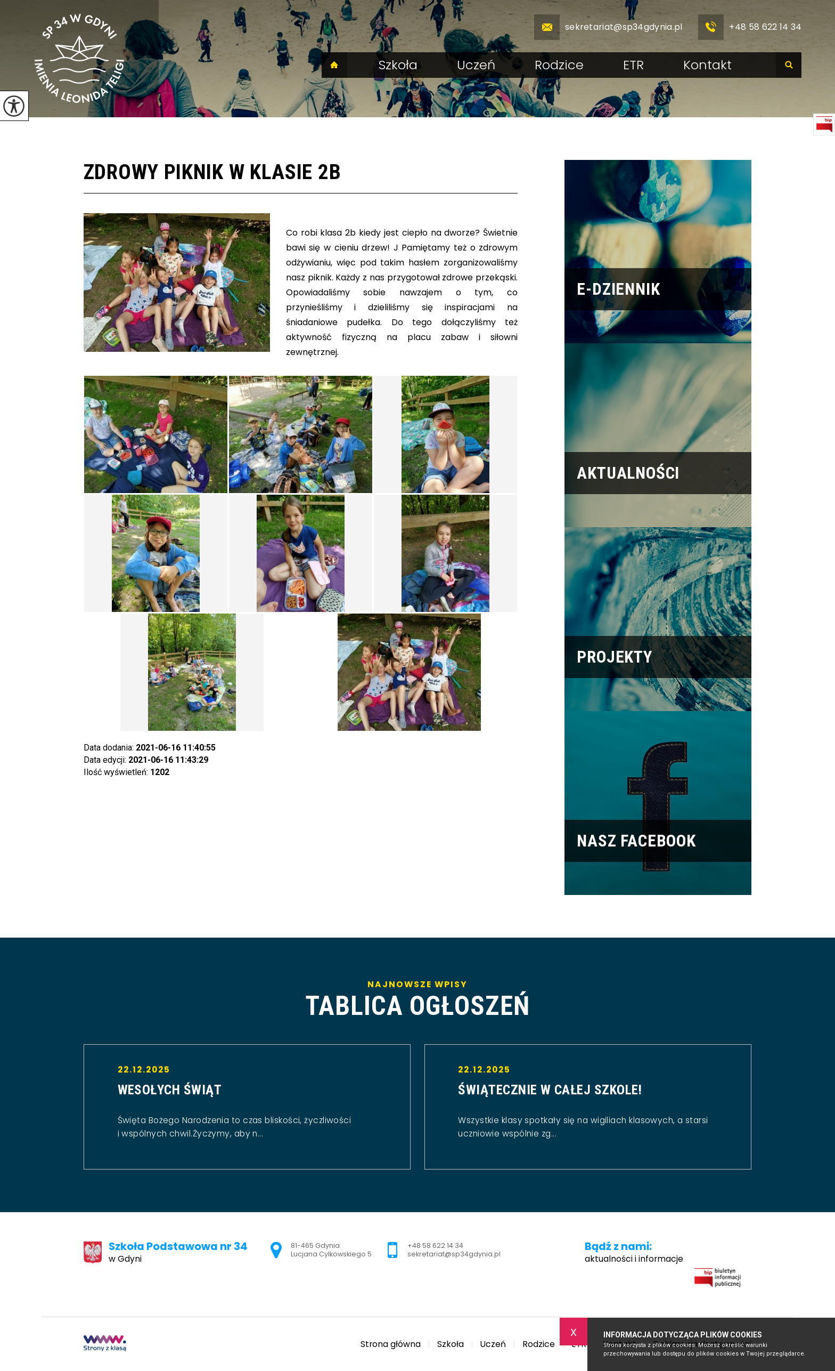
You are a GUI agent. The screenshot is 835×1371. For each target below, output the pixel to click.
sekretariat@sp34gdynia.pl (608, 27)
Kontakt (707, 65)
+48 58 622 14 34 (749, 27)
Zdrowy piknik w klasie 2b (212, 172)
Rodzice (559, 65)
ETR (633, 65)
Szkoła (398, 65)
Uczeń (476, 65)
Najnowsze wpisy (417, 999)
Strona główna (334, 65)
